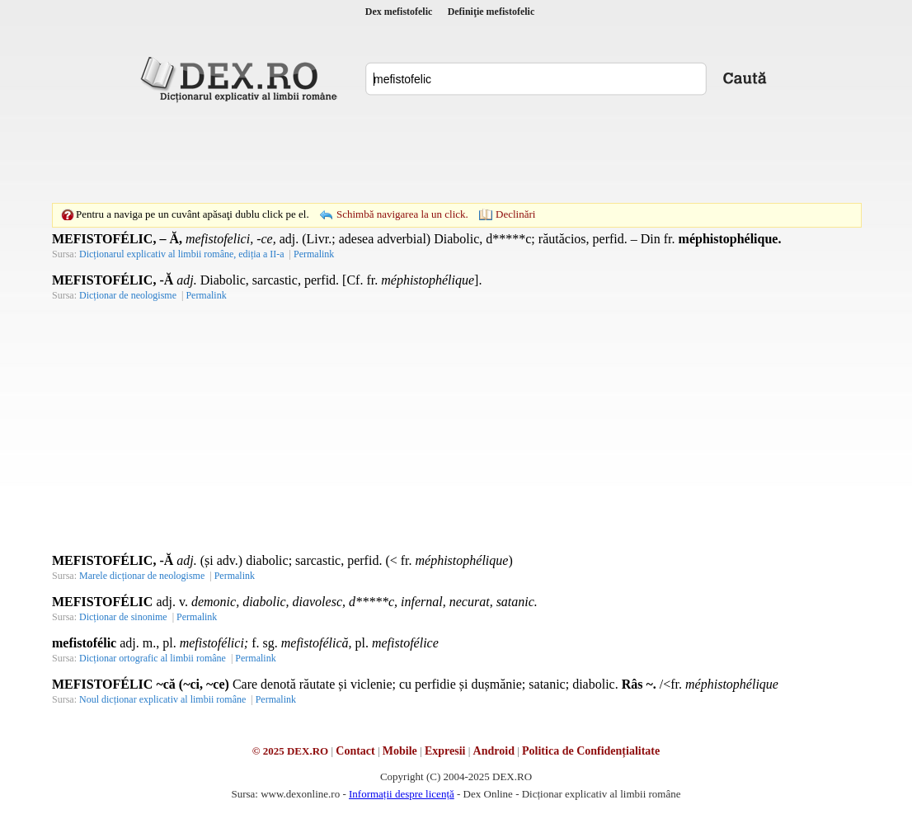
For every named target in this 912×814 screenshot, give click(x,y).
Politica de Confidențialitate (591, 751)
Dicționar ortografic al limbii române (152, 658)
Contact (355, 751)
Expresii (445, 751)
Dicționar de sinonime (123, 617)
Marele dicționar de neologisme (141, 575)
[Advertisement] (456, 152)
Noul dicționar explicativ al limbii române (162, 699)
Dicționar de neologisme (127, 295)
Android (494, 751)
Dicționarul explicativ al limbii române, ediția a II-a (181, 254)
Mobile (400, 751)
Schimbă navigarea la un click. (402, 214)
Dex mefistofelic (399, 11)
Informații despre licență (401, 794)
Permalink (314, 254)
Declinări (515, 214)
